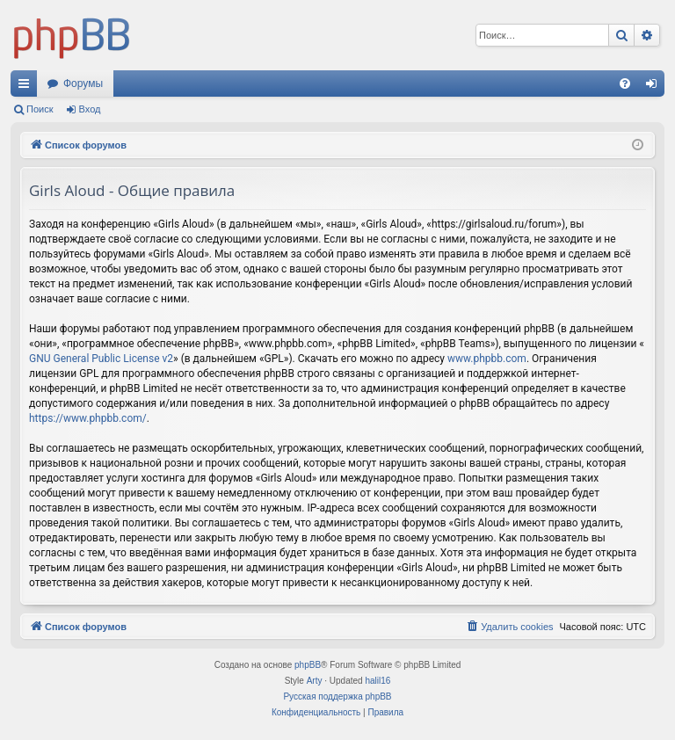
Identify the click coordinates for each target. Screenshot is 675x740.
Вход (90, 109)
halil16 (377, 681)
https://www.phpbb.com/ (88, 418)
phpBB (307, 665)
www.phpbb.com (486, 358)
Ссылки (27, 87)
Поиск (39, 109)
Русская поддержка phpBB (337, 696)
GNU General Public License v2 (101, 358)
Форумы (83, 83)
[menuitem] (625, 83)
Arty (315, 681)
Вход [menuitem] (655, 87)
